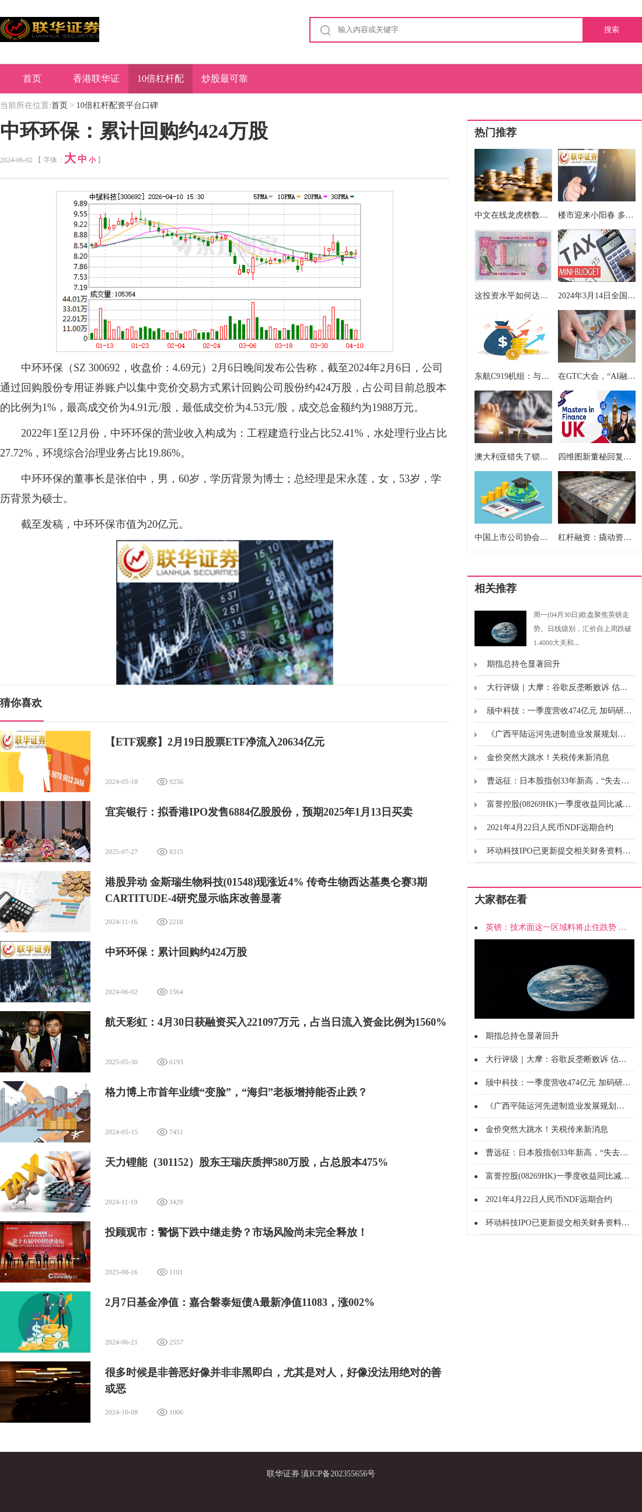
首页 (32, 78)
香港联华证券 (96, 83)
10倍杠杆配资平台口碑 (160, 83)
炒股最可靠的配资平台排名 (224, 83)
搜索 (611, 29)
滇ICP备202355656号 (338, 1473)
